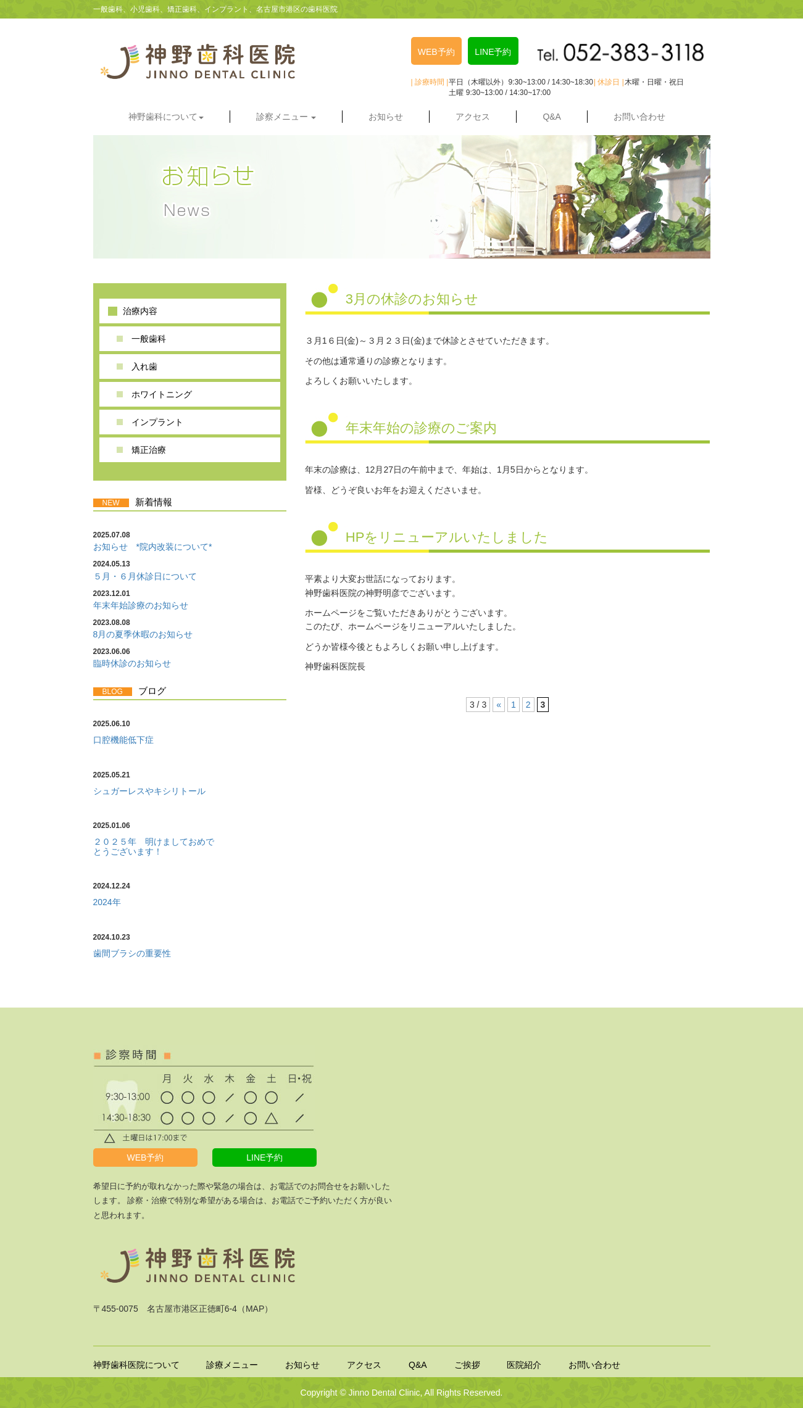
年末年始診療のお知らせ (140, 605)
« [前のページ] (498, 705)
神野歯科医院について (136, 1365)
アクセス (473, 117)
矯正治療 (148, 450)
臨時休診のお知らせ (132, 663)
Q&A (552, 117)
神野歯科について (166, 117)
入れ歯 (144, 366)
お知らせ (385, 117)
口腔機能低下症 (123, 740)
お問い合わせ (639, 117)
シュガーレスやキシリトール (149, 791)
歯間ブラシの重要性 (132, 953)
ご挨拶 (467, 1365)
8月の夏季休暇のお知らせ (143, 634)
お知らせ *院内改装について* (152, 547)
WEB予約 (436, 52)
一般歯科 (148, 339)
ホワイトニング (161, 394)
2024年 (107, 902)
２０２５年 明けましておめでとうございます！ (153, 846)
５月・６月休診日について (145, 576)
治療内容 (140, 311)
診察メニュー (286, 117)
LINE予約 (493, 52)
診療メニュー (232, 1365)
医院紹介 (524, 1365)
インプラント (157, 422)
